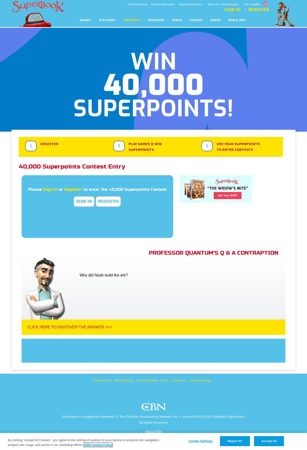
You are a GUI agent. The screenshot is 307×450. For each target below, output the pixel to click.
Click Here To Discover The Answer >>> (69, 327)
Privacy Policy (124, 380)
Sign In (232, 10)
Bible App (237, 20)
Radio (215, 20)
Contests (131, 20)
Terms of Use (102, 380)
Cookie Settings (200, 380)
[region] (153, 441)
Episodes (156, 20)
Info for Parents (147, 380)
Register (258, 10)
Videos (196, 20)
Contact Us (178, 380)
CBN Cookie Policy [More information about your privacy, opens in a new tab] (98, 445)
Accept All (269, 441)
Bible (177, 20)
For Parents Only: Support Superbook (151, 4)
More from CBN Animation (223, 4)
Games (85, 20)
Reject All (235, 441)
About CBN (153, 431)
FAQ (164, 380)
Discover (107, 20)
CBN (154, 408)
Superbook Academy (191, 4)
